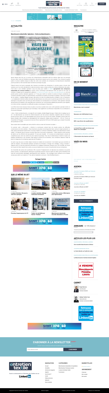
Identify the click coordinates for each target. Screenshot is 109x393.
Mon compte (84, 374)
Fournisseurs (83, 10)
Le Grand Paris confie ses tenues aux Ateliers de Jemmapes (84, 128)
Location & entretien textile (81, 248)
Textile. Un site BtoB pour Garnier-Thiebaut (38, 214)
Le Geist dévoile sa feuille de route (83, 251)
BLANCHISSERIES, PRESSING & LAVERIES (83, 118)
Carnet (46, 376)
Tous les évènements (86, 201)
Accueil (12, 20)
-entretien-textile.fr (86, 366)
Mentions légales (45, 390)
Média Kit (47, 380)
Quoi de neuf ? (48, 374)
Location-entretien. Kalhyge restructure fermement (38, 193)
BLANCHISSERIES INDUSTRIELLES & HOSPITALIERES (86, 104)
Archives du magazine (50, 370)
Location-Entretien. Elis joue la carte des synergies (19, 193)
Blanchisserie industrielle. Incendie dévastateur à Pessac (60, 214)
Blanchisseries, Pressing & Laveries (53, 10)
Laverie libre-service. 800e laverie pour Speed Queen (61, 193)
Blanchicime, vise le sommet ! (82, 107)
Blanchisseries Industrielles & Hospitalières (32, 10)
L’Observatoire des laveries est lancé (84, 136)
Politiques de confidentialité (94, 390)
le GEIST (50, 89)
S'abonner (103, 3)
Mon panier (84, 376)
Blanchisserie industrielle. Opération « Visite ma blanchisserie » (31, 34)
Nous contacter (48, 382)
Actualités (18, 20)
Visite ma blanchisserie (57, 92)
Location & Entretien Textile (71, 10)
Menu (5, 4)
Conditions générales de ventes (68, 390)
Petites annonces (49, 378)
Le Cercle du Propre (42, 92)
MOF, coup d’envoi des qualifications (83, 121)
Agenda (47, 372)
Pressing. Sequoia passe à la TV (19, 213)
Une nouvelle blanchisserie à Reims (83, 244)
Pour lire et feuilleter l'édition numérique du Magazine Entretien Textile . (89, 31)
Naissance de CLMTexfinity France (83, 114)
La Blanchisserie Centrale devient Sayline (85, 257)
